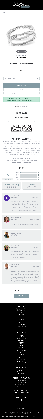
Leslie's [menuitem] (21, 342)
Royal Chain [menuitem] (21, 347)
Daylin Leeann (15, 264)
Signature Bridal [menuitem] (21, 359)
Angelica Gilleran (16, 196)
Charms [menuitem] (21, 323)
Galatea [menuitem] (21, 358)
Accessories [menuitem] (21, 324)
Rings (4, 12)
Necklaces (12, 160)
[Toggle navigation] (3, 7)
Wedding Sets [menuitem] (21, 326)
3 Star (17, 176)
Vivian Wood (15, 246)
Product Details (21, 113)
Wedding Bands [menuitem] (21, 310)
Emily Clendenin (16, 217)
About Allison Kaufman (21, 117)
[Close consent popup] (34, 416)
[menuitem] (19, 408)
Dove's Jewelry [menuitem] (21, 338)
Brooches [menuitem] (21, 328)
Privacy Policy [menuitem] (22, 373)
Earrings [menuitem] (21, 314)
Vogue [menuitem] (21, 349)
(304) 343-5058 (21, 57)
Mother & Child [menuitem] (21, 361)
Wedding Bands (16, 162)
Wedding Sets (27, 162)
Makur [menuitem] (21, 344)
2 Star (17, 177)
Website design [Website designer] (27, 412)
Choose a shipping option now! (23, 100)
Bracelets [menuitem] (21, 316)
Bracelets (23, 160)
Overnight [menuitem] (21, 354)
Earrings (17, 160)
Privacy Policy (24, 416)
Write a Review (21, 296)
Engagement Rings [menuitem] (21, 309)
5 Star (17, 172)
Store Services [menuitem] (21, 372)
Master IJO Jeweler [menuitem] (21, 363)
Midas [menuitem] (21, 345)
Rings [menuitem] (21, 312)
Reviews (21, 168)
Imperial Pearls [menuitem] (21, 340)
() (38, 172)
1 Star (17, 179)
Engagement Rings (32, 160)
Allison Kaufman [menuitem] (21, 337)
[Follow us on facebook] (21, 400)
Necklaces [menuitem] (21, 317)
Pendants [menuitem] (21, 319)
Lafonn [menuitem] (21, 356)
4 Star (17, 174)
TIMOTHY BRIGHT (16, 233)
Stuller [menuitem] (21, 352)
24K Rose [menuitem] (21, 335)
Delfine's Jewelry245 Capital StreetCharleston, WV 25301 (21, 384)
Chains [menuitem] (21, 321)
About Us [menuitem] (21, 370)
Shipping (12, 93)
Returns (31, 93)
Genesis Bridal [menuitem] (21, 351)
